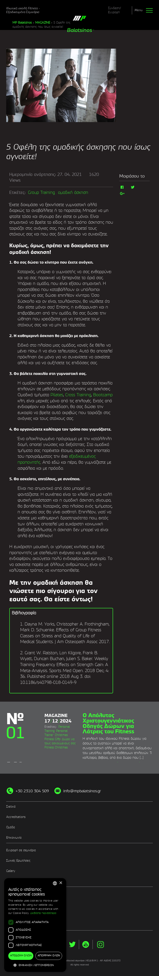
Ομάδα (10, 827)
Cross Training (78, 395)
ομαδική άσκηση (73, 193)
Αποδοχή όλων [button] (20, 955)
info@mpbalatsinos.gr (82, 791)
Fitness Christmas (56, 747)
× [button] (60, 883)
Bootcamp (103, 395)
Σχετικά (11, 806)
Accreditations (15, 817)
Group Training (41, 193)
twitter (72, 944)
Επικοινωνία (14, 837)
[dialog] (35, 925)
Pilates (56, 395)
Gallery (10, 871)
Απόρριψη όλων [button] (49, 955)
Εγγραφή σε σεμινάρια (21, 850)
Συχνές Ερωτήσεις (18, 860)
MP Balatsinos (22, 22)
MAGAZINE (42, 22)
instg (100, 944)
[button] (35, 965)
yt (85, 944)
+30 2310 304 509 (32, 791)
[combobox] (55, 883)
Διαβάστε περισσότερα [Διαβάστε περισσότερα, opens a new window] (43, 913)
